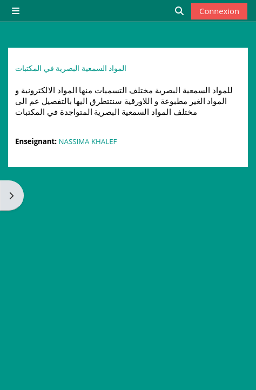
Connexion (219, 10)
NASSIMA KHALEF (88, 141)
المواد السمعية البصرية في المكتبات (70, 68)
